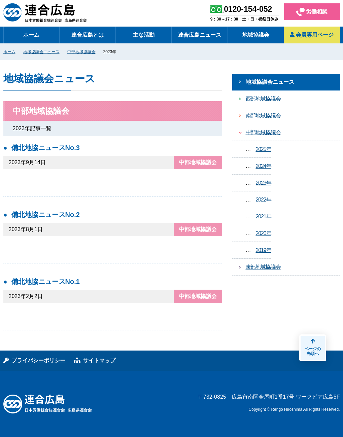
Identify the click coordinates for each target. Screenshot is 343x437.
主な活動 (144, 35)
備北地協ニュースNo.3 (45, 147)
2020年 (263, 233)
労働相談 (312, 12)
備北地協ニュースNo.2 (45, 214)
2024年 (263, 166)
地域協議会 (255, 35)
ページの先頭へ (313, 347)
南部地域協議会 (263, 115)
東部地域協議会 (263, 267)
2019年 (263, 250)
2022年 (263, 200)
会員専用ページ (312, 35)
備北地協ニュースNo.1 (45, 281)
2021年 (263, 216)
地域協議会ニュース (41, 51)
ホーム (31, 35)
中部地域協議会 (81, 51)
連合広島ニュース (199, 35)
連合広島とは (87, 35)
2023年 (263, 183)
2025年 (263, 149)
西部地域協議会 (263, 99)
